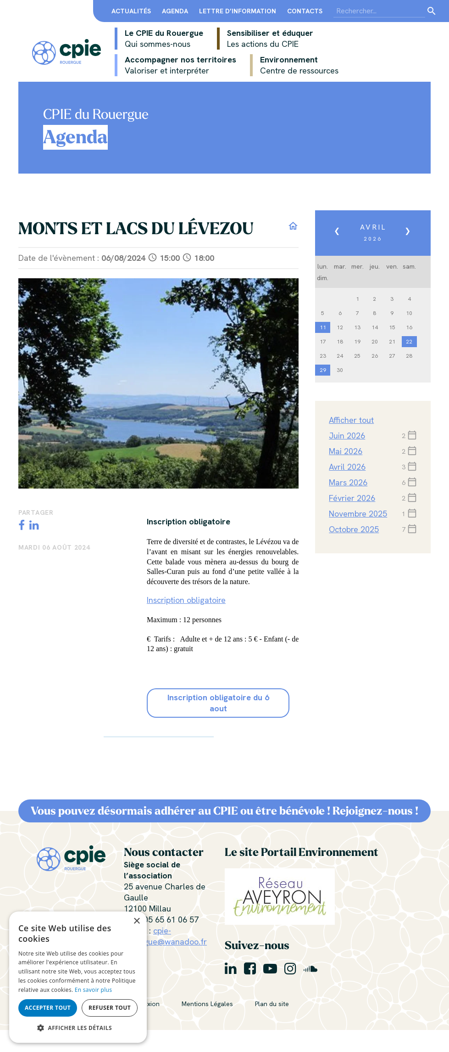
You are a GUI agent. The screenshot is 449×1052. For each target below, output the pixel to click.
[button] (78, 1028)
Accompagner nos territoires (175, 65)
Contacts (304, 11)
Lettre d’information (237, 11)
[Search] (379, 11)
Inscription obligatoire (186, 600)
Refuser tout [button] (110, 1008)
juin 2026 (347, 435)
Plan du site (272, 1004)
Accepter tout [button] (48, 1008)
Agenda (175, 11)
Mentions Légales (207, 1004)
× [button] (136, 921)
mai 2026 (345, 451)
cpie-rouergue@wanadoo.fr (165, 936)
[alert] (78, 977)
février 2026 (352, 498)
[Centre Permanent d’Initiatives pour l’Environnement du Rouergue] (66, 50)
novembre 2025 (358, 513)
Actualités (131, 11)
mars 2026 (348, 482)
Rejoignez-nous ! (375, 811)
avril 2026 (347, 466)
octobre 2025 (354, 529)
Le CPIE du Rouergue (159, 39)
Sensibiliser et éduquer (265, 39)
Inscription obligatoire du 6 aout (218, 703)
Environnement (294, 65)
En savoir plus (93, 990)
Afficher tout (351, 420)
